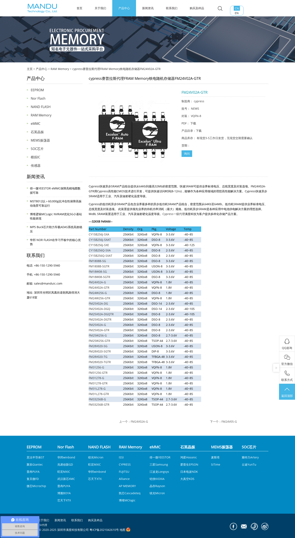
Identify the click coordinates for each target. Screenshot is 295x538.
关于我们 (100, 8)
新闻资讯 (148, 8)
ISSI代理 (42, 525)
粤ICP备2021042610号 (104, 530)
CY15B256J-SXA (99, 234)
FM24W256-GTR (99, 298)
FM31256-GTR (98, 373)
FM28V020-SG (98, 346)
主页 (30, 69)
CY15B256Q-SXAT (100, 256)
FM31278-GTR (98, 383)
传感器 (36, 165)
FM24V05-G (229, 421)
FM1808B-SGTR (99, 266)
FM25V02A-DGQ (99, 309)
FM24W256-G (98, 293)
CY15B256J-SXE (99, 245)
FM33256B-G (97, 399)
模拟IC (35, 157)
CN (237, 8)
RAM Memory (60, 69)
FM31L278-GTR (99, 394)
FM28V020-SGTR (100, 351)
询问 (187, 153)
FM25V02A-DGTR (100, 319)
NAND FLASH (41, 107)
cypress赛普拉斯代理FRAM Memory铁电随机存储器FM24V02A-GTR (116, 69)
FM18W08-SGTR (99, 277)
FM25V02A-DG (98, 303)
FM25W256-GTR (99, 341)
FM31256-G (96, 367)
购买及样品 (197, 8)
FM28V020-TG (98, 357)
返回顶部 (287, 392)
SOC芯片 (37, 148)
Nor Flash (38, 98)
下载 (193, 123)
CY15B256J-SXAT (100, 240)
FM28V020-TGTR (100, 362)
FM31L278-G (97, 389)
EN (237, 13)
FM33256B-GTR (99, 404)
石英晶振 (37, 132)
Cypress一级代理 (173, 214)
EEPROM (37, 90)
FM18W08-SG (98, 272)
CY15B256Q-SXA (100, 250)
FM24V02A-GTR (99, 287)
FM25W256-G (98, 335)
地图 (122, 530)
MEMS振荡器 (40, 140)
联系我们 (171, 8)
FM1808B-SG (97, 261)
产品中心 (124, 8)
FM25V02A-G (97, 325)
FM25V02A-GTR (99, 330)
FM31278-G (96, 378)
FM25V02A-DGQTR (101, 314)
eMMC (35, 123)
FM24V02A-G (97, 282)
